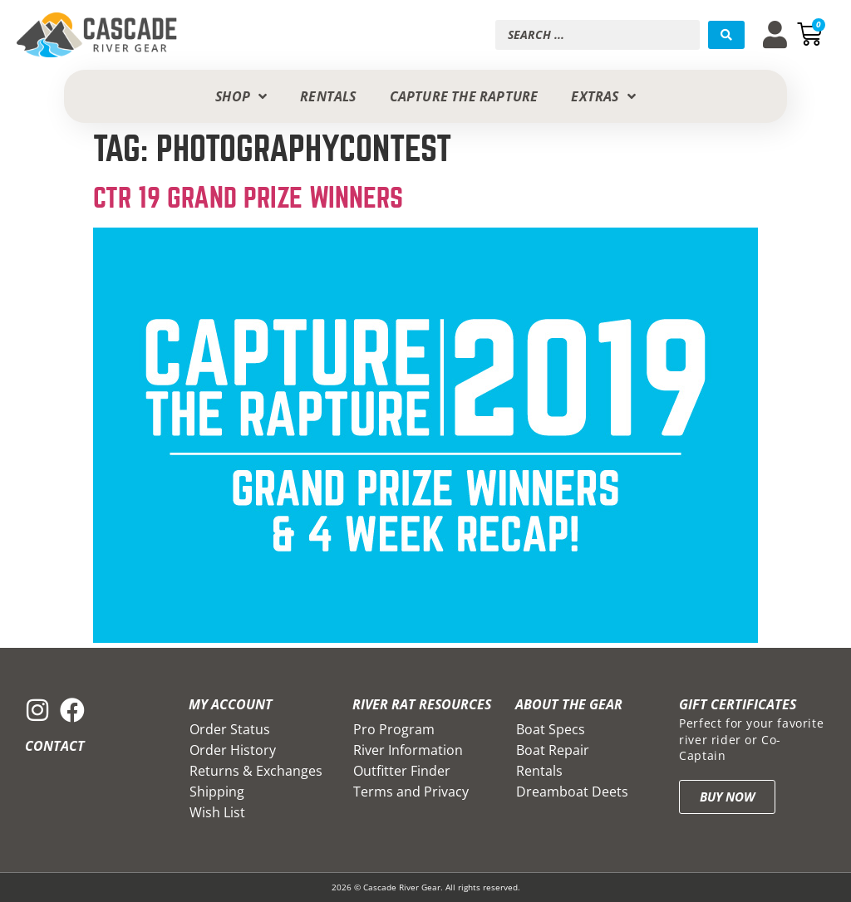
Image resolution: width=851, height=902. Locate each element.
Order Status (229, 729)
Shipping (216, 791)
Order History (232, 750)
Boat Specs (550, 729)
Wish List (217, 812)
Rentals (539, 771)
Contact (55, 746)
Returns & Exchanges (255, 771)
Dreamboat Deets (572, 791)
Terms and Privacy (411, 791)
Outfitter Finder (401, 771)
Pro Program (394, 729)
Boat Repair (552, 750)
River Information (408, 750)
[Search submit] (726, 35)
